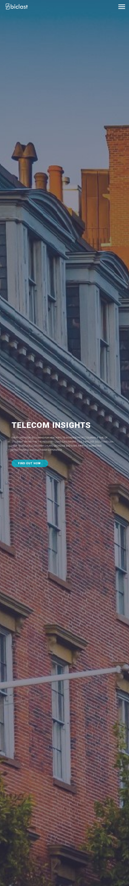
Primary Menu (121, 6)
